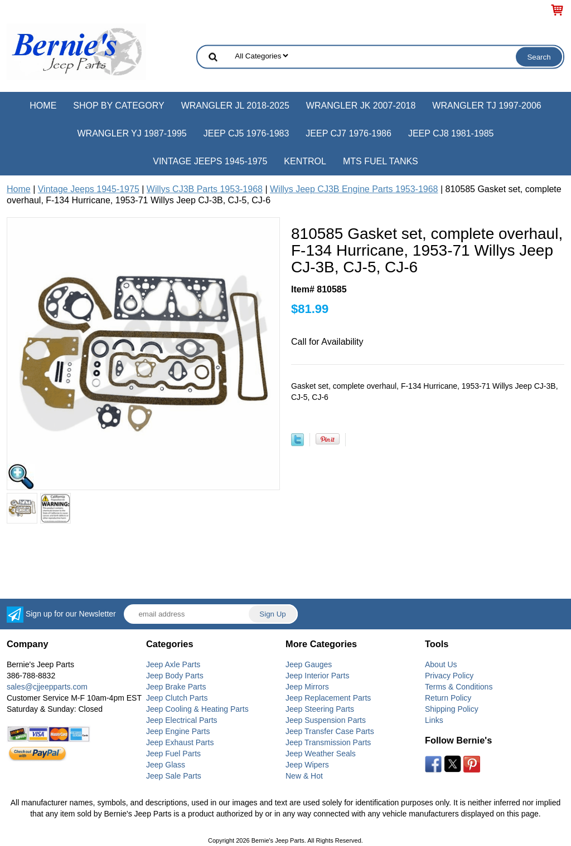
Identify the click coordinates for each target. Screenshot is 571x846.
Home (43, 105)
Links (434, 720)
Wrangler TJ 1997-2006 (486, 105)
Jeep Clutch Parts (177, 697)
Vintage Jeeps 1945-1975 (210, 161)
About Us (441, 664)
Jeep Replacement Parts (328, 697)
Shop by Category (118, 105)
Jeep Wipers (307, 764)
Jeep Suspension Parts (326, 720)
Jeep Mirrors (307, 686)
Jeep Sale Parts (173, 775)
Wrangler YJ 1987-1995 (131, 133)
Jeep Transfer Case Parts (330, 731)
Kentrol (305, 161)
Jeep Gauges (309, 664)
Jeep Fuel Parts (173, 753)
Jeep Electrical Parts (181, 720)
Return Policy (448, 697)
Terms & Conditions (458, 686)
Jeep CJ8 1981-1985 (451, 133)
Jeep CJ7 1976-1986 (348, 133)
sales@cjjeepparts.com (47, 686)
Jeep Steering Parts (320, 709)
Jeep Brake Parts (176, 686)
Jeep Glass (165, 764)
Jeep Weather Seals (321, 753)
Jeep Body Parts (175, 675)
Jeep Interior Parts (317, 675)
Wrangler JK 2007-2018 (361, 105)
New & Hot (304, 775)
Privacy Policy (449, 675)
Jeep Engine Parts (178, 731)
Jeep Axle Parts (173, 664)
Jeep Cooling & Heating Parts (197, 709)
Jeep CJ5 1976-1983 (246, 133)
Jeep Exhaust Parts (180, 742)
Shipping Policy (451, 709)
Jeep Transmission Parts (328, 742)
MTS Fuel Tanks (380, 161)
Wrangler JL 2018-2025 (235, 105)
